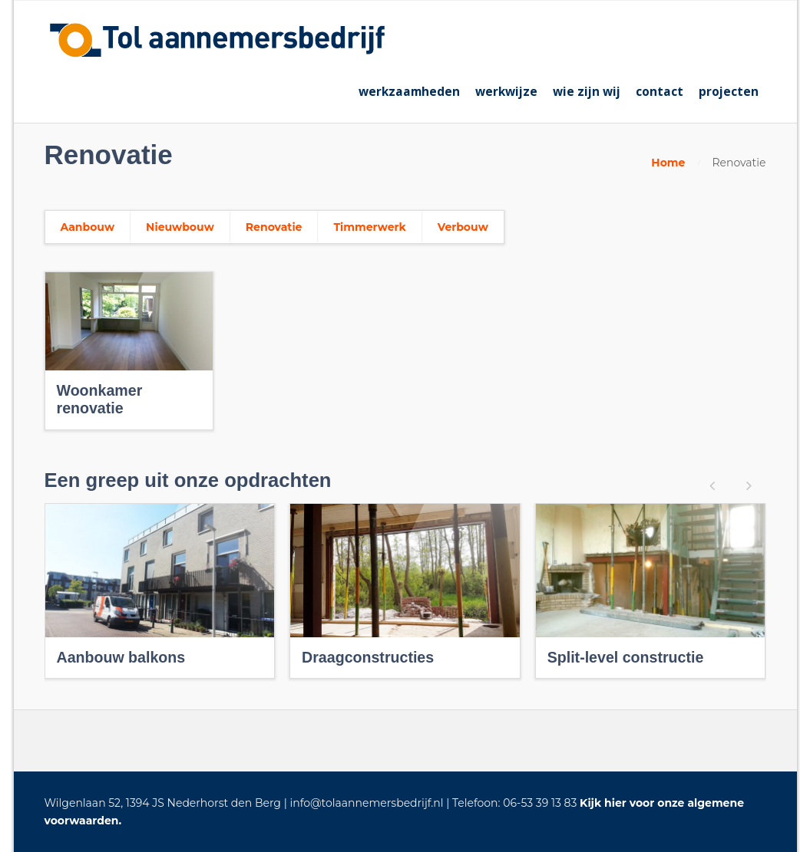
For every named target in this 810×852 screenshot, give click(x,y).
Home (668, 162)
